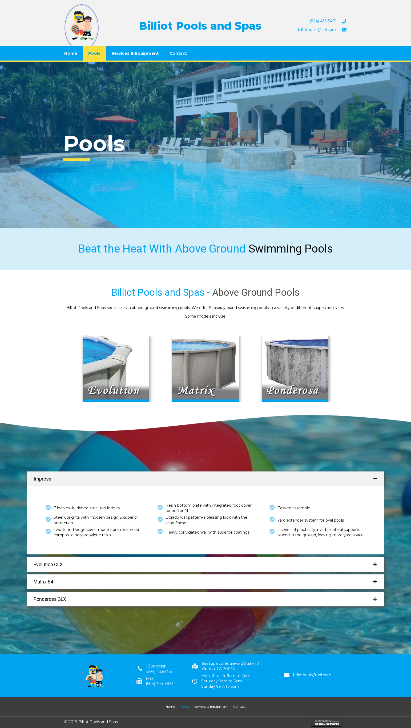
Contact (178, 53)
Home (70, 53)
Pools (94, 53)
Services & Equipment (135, 53)
